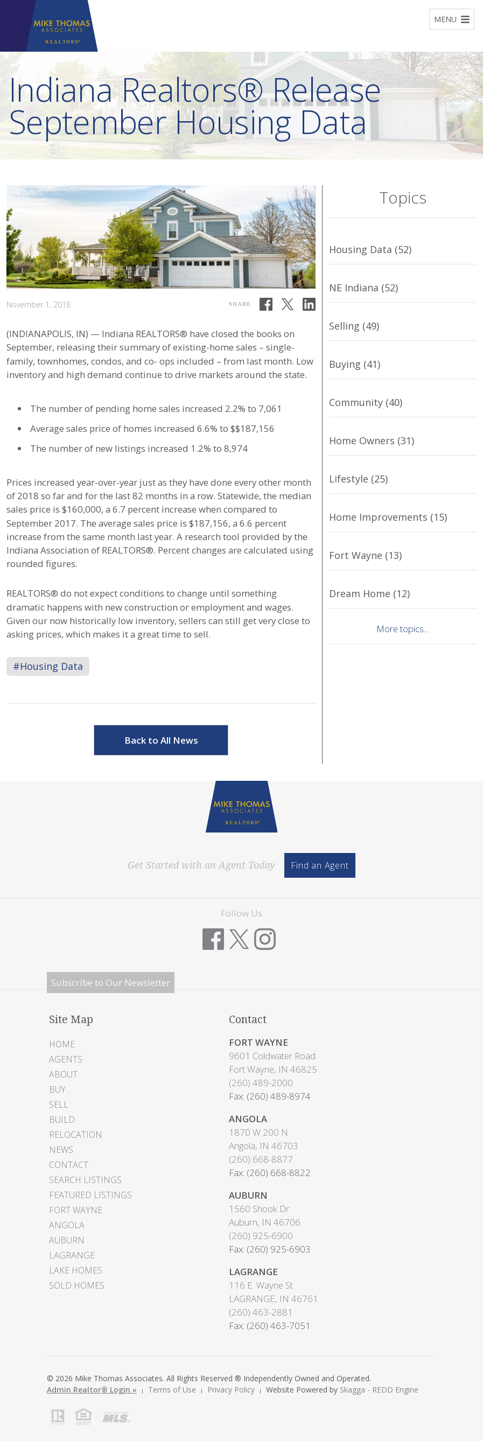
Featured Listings (90, 1195)
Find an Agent (319, 865)
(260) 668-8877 (261, 1159)
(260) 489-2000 (261, 1082)
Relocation (75, 1135)
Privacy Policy (231, 1389)
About (63, 1074)
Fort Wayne (75, 1210)
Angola (67, 1225)
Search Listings (85, 1180)
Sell (58, 1104)
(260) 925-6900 (261, 1235)
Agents (65, 1059)
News (61, 1150)
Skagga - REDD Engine (379, 1389)
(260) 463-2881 (261, 1312)
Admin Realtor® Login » (92, 1389)
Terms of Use (172, 1389)
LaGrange (72, 1255)
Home (62, 1044)
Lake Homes (75, 1270)
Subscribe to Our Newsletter (110, 982)
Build (62, 1119)
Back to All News (161, 740)
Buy (57, 1089)
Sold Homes (76, 1285)
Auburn (67, 1240)
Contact (68, 1165)
